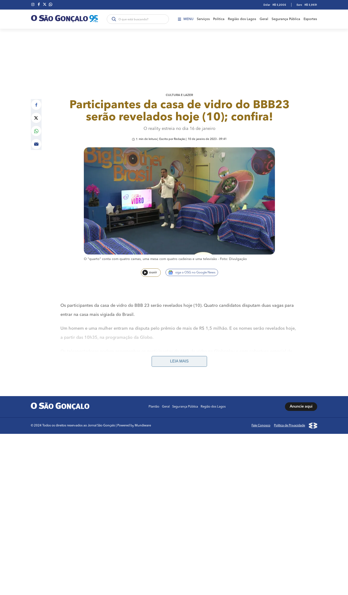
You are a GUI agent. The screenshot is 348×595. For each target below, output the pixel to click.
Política (218, 19)
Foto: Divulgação (233, 256)
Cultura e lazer (179, 92)
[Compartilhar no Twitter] (36, 114)
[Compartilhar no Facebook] (36, 101)
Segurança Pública (286, 19)
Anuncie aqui (301, 396)
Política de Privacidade (289, 414)
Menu (185, 19)
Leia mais (179, 351)
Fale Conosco (261, 414)
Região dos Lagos (242, 19)
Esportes (310, 19)
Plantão (154, 396)
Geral (264, 19)
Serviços (202, 19)
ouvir (149, 270)
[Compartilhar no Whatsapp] (36, 127)
